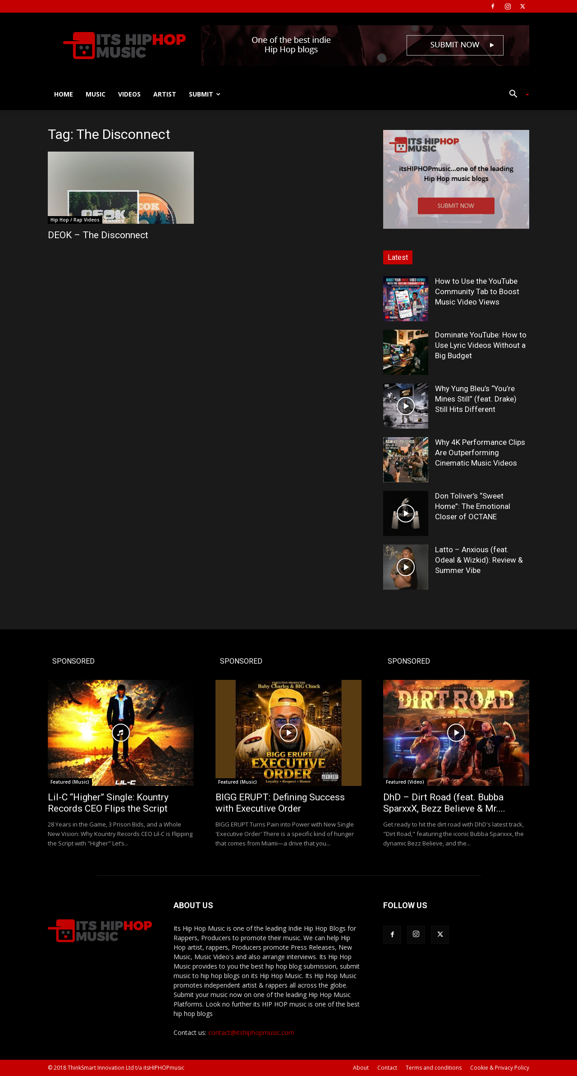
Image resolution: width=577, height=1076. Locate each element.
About (361, 1067)
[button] (515, 95)
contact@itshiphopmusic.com (251, 1032)
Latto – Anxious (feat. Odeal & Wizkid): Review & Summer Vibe (479, 560)
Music (95, 94)
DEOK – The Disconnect (98, 235)
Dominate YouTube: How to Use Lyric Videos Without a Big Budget (481, 345)
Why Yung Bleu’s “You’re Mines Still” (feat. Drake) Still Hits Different (476, 399)
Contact (387, 1067)
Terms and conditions (434, 1067)
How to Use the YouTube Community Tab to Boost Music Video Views (477, 291)
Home (63, 94)
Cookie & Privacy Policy (499, 1067)
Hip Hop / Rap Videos (75, 220)
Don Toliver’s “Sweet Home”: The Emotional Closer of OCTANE (472, 506)
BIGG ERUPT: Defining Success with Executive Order (280, 803)
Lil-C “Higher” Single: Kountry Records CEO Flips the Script (108, 803)
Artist (164, 94)
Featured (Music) (69, 782)
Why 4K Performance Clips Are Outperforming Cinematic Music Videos (480, 452)
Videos (129, 94)
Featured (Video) (405, 782)
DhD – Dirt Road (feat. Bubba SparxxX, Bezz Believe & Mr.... (444, 803)
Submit (204, 94)
